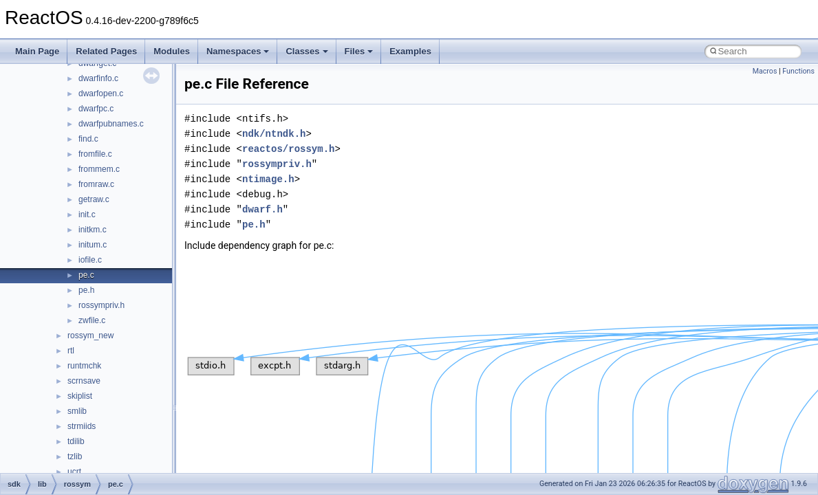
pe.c (86, 275)
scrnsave (83, 381)
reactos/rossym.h (288, 148)
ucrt (74, 471)
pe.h (86, 290)
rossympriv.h (101, 305)
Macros (765, 71)
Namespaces (238, 51)
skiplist (79, 396)
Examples (410, 51)
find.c (88, 139)
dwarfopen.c (100, 93)
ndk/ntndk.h (273, 133)
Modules (171, 51)
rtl (70, 350)
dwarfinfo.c (98, 78)
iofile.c (90, 260)
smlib (77, 411)
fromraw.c (96, 184)
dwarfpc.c (96, 108)
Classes (306, 51)
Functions (798, 71)
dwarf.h (262, 209)
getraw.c (93, 199)
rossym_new (90, 335)
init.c (87, 214)
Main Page (37, 51)
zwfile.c (91, 320)
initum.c (92, 245)
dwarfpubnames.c (111, 124)
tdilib (76, 441)
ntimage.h (268, 179)
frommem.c (99, 169)
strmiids (81, 426)
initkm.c (92, 229)
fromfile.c (95, 154)
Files (359, 51)
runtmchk (84, 366)
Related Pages (106, 51)
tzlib (74, 456)
